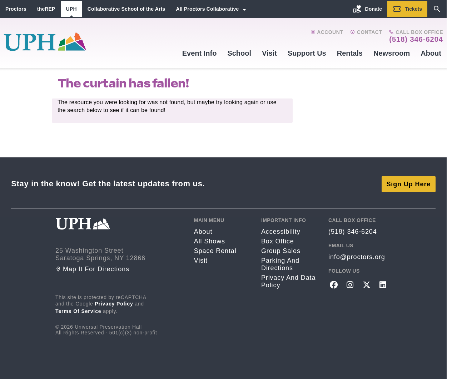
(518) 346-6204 (416, 39)
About (431, 53)
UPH (71, 9)
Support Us (307, 53)
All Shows (209, 240)
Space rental (215, 250)
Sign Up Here (408, 183)
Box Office (277, 240)
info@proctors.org (356, 256)
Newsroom (391, 53)
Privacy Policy (114, 302)
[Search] (437, 9)
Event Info (199, 53)
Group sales (280, 250)
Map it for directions (92, 268)
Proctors (15, 9)
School (239, 53)
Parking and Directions (280, 263)
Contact (366, 32)
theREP (46, 9)
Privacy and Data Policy (288, 280)
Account (327, 32)
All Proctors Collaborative (207, 9)
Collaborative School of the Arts (126, 9)
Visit (269, 53)
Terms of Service (78, 310)
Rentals (350, 53)
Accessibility (280, 230)
